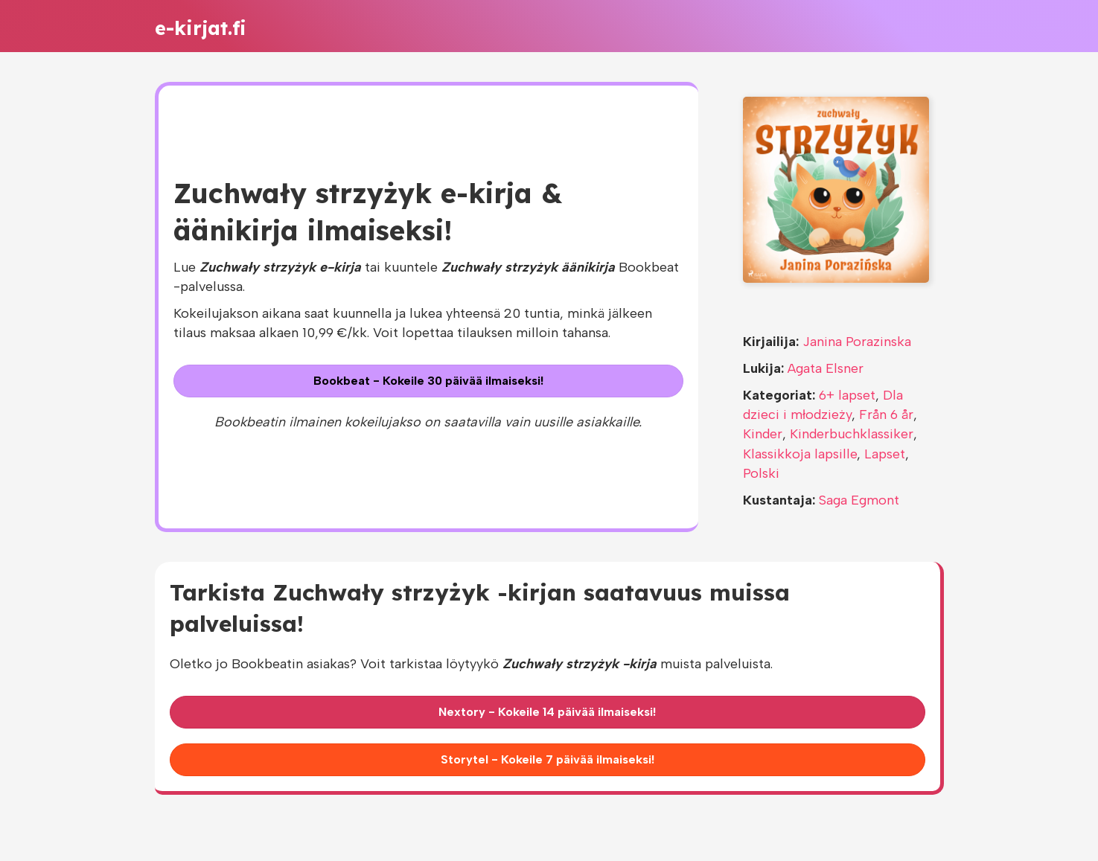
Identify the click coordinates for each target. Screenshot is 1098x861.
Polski (761, 473)
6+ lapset (847, 395)
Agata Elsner (826, 368)
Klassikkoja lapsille (800, 454)
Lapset (884, 454)
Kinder (762, 434)
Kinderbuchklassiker (851, 434)
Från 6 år (886, 414)
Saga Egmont (859, 500)
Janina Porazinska (856, 341)
